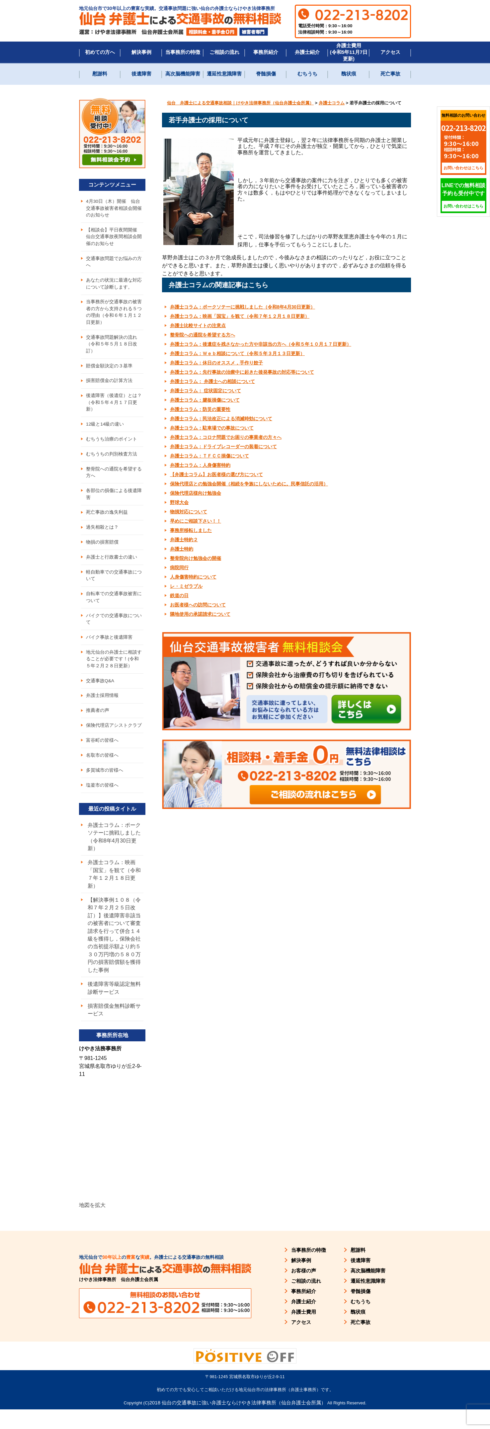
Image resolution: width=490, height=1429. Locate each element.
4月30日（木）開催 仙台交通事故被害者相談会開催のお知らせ (114, 208)
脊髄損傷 (266, 73)
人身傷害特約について (193, 577)
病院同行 (179, 567)
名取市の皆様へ (102, 769)
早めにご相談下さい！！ (195, 521)
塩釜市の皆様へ (102, 800)
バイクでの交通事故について (114, 629)
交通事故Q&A (100, 693)
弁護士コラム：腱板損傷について (205, 400)
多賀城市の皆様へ (104, 784)
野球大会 (179, 502)
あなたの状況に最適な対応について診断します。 (114, 286)
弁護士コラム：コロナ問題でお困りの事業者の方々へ (226, 437)
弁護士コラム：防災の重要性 (200, 409)
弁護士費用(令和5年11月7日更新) (348, 52)
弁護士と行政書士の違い (111, 566)
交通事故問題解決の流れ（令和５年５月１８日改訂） (111, 347)
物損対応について (188, 511)
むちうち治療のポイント (111, 445)
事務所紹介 (265, 52)
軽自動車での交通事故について (114, 585)
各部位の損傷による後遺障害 (114, 501)
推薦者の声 (97, 723)
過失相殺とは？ (102, 535)
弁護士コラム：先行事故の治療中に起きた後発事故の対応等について (242, 372)
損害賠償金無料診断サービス (114, 1029)
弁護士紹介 (307, 52)
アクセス (390, 52)
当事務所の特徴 (182, 52)
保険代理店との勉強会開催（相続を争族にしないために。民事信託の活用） (249, 483)
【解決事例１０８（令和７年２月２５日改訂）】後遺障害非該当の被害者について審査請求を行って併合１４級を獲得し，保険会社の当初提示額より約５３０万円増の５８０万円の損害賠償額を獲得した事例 (114, 952)
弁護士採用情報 (102, 708)
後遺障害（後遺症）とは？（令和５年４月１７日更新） (114, 407)
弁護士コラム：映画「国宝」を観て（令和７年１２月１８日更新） (239, 316)
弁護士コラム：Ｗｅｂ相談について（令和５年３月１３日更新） (237, 353)
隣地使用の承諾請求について (200, 614)
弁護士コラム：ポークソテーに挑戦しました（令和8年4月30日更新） (242, 307)
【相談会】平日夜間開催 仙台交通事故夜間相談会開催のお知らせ (114, 237)
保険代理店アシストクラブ (114, 738)
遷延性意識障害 (224, 73)
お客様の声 (303, 1290)
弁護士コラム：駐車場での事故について (212, 428)
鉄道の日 (179, 595)
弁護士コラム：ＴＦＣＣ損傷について (209, 455)
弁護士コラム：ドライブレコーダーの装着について (223, 446)
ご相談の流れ (224, 52)
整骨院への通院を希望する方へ (202, 334)
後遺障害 (141, 73)
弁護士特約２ (184, 539)
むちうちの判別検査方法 (111, 460)
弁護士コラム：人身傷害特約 (200, 465)
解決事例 (141, 52)
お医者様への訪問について (198, 604)
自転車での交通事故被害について (114, 607)
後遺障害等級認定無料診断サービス (114, 1006)
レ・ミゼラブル (186, 586)
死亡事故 (390, 73)
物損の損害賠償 (102, 551)
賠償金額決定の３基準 (109, 370)
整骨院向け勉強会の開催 (195, 558)
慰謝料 (99, 73)
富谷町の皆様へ (102, 754)
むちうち (307, 73)
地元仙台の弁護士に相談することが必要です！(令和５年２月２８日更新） (114, 670)
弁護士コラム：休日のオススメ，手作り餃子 (216, 362)
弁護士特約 (181, 549)
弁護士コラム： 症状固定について (205, 390)
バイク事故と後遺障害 (109, 648)
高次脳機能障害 (182, 73)
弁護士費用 (303, 1331)
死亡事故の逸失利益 (107, 520)
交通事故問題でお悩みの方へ (114, 263)
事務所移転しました (191, 530)
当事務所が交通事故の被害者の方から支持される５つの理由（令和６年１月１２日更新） (114, 315)
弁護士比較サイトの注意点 (198, 325)
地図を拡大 (92, 1224)
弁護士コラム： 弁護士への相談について (212, 381)
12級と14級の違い (105, 430)
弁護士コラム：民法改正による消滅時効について (221, 418)
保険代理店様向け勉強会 (195, 493)
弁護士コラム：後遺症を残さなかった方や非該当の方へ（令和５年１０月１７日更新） (260, 344)
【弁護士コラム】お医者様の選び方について (216, 474)
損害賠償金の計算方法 (109, 385)
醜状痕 (348, 73)
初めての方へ (100, 52)
